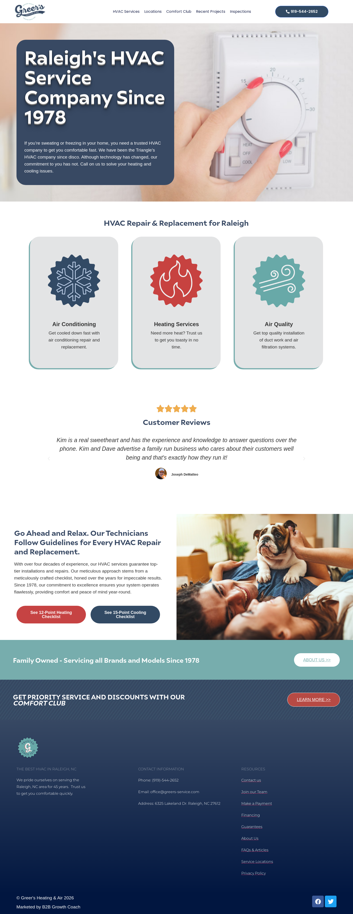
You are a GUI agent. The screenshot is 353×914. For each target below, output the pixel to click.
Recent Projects (210, 11)
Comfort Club (178, 11)
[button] (48, 458)
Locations (153, 11)
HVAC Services (126, 11)
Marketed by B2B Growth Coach (48, 906)
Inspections (240, 11)
